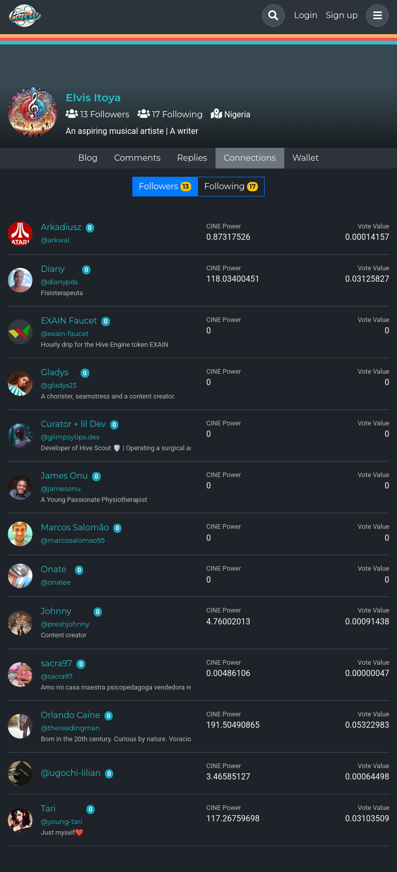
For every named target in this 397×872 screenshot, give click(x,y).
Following (231, 186)
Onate (54, 569)
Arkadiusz (61, 227)
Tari (48, 809)
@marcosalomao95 (73, 540)
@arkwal (55, 240)
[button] (375, 15)
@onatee (56, 582)
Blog (87, 158)
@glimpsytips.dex (70, 437)
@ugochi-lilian (71, 773)
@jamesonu (61, 489)
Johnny (56, 611)
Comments (137, 158)
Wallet (306, 158)
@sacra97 (56, 676)
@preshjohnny (65, 624)
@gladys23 (59, 385)
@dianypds (59, 282)
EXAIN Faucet (69, 321)
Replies (192, 158)
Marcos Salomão (75, 527)
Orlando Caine (70, 715)
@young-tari (61, 821)
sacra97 (56, 663)
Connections (250, 158)
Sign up (342, 15)
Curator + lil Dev (73, 424)
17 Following (170, 114)
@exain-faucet (64, 334)
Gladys (54, 372)
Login (305, 15)
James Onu (64, 476)
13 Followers (97, 114)
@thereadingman (70, 728)
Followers (165, 186)
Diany (53, 269)
